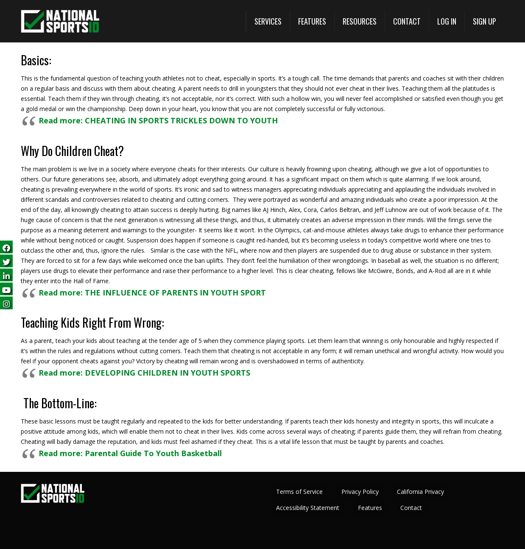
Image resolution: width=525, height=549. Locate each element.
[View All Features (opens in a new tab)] (312, 21)
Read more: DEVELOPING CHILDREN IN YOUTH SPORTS (144, 373)
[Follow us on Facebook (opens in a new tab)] (6, 247)
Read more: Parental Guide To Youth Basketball (130, 453)
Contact (411, 508)
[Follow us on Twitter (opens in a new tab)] (6, 261)
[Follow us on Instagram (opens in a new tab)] (6, 302)
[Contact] (407, 21)
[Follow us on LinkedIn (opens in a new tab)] (6, 274)
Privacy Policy (360, 492)
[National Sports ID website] (60, 21)
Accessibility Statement (307, 508)
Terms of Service (299, 492)
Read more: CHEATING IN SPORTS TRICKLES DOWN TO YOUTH (158, 120)
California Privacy (420, 492)
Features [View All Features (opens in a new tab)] (370, 508)
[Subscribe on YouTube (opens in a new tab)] (6, 288)
